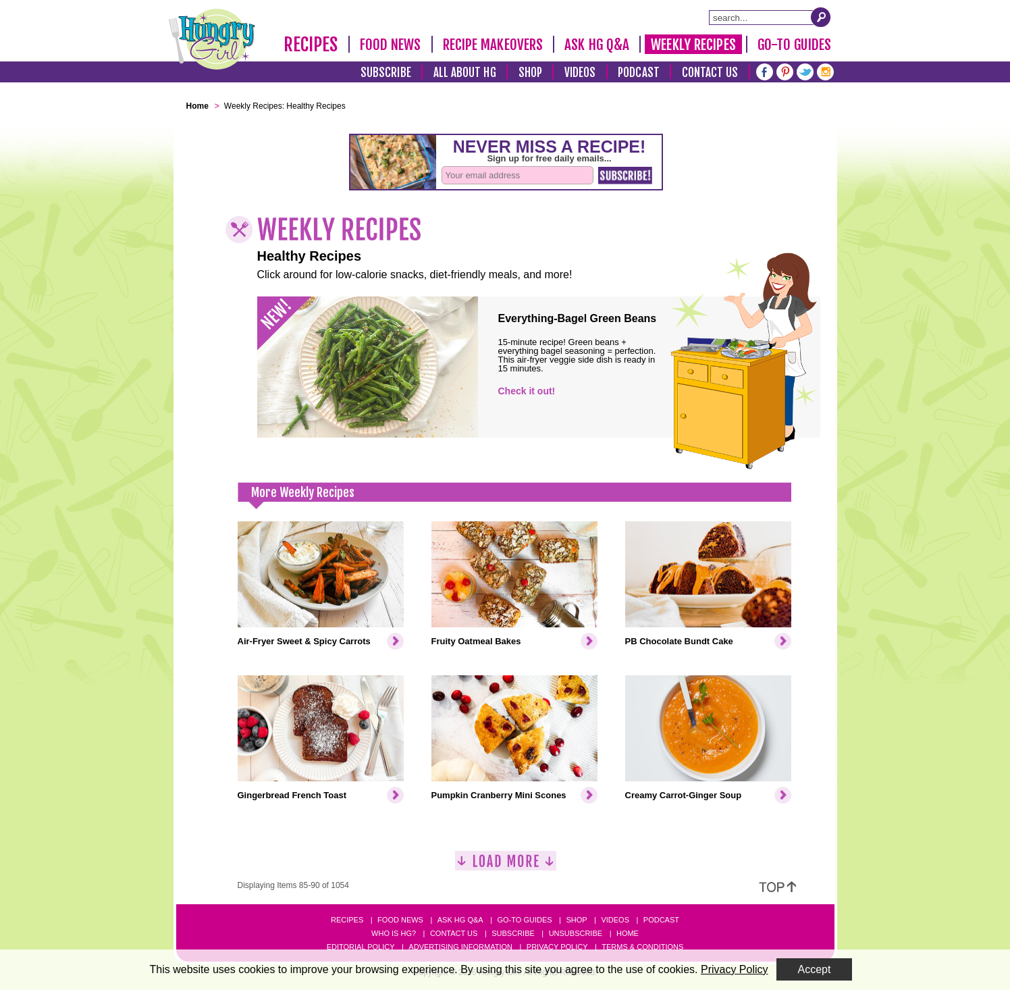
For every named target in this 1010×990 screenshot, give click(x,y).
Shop (530, 73)
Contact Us (710, 73)
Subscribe (386, 73)
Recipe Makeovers (493, 44)
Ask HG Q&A (596, 44)
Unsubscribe (575, 933)
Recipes (311, 44)
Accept (814, 969)
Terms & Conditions (642, 947)
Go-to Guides (524, 920)
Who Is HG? (393, 933)
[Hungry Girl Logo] (212, 39)
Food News (390, 44)
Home (627, 933)
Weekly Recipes (693, 44)
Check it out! (527, 391)
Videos (580, 73)
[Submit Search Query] (821, 17)
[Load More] (505, 866)
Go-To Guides (794, 44)
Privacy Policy (557, 947)
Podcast (639, 73)
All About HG (464, 73)
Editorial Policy (361, 947)
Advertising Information (460, 947)
